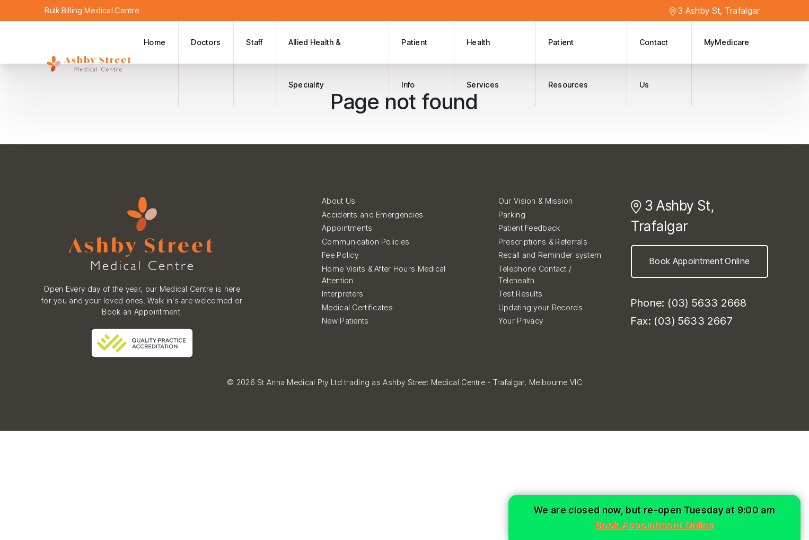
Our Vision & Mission (535, 200)
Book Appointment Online (699, 261)
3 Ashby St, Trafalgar (715, 10)
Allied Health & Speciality (314, 63)
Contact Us (654, 63)
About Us (338, 200)
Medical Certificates (357, 307)
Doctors (206, 42)
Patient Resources (568, 63)
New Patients (345, 320)
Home (154, 42)
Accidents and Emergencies (372, 214)
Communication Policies (365, 241)
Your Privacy (520, 320)
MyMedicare (727, 42)
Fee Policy (340, 254)
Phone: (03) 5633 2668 (688, 303)
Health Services (483, 63)
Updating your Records (540, 307)
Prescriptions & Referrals (542, 241)
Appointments (347, 227)
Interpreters (342, 293)
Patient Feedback (529, 227)
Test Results (520, 293)
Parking (511, 214)
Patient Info (414, 63)
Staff (254, 42)
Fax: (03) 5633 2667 (682, 321)
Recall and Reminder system (550, 254)
